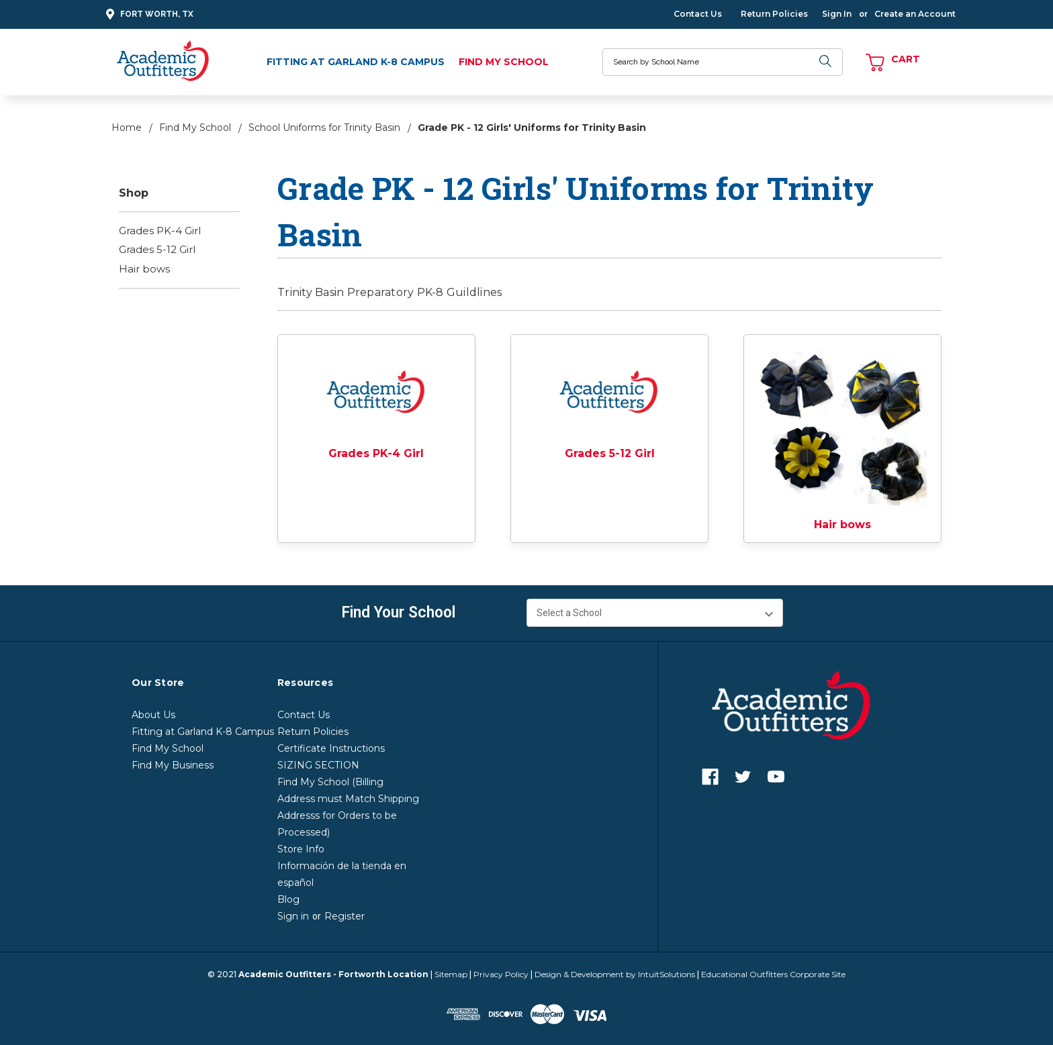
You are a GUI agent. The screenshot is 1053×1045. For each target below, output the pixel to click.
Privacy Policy (501, 974)
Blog (288, 899)
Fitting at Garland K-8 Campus (356, 62)
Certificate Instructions (331, 748)
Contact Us (698, 14)
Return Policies (774, 14)
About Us (153, 715)
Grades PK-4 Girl (160, 230)
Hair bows (144, 268)
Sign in (293, 916)
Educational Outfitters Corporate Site (773, 974)
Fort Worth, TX (147, 14)
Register (344, 916)
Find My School (504, 62)
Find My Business (173, 765)
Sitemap (450, 974)
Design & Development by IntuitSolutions (615, 974)
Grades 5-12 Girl (157, 249)
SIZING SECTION (318, 765)
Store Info (300, 849)
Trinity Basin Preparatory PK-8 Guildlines (391, 292)
